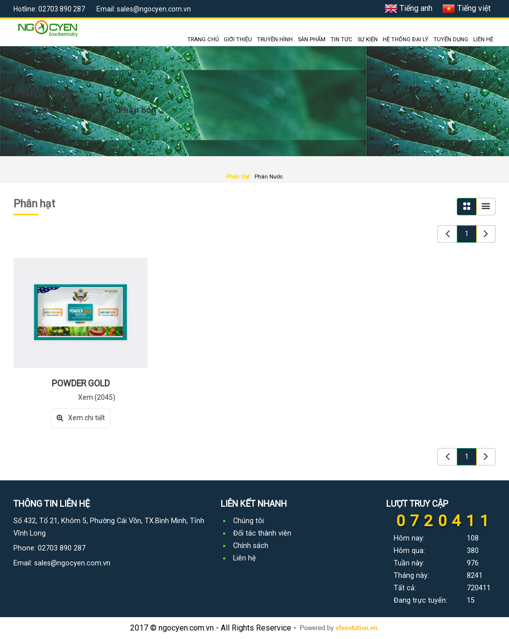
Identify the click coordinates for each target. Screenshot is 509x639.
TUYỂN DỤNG (450, 39)
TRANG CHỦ (203, 39)
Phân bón (137, 109)
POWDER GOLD (81, 383)
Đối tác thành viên (262, 533)
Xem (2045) (96, 397)
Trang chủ (33, 109)
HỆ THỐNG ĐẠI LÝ (405, 39)
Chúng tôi (248, 521)
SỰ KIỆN (367, 39)
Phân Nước (268, 177)
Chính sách (250, 546)
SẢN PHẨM (312, 39)
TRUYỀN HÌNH (275, 39)
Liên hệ (244, 558)
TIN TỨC (341, 39)
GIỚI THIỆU (238, 39)
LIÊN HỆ (483, 39)
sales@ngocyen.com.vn (72, 563)
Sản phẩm (87, 109)
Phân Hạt (238, 177)
